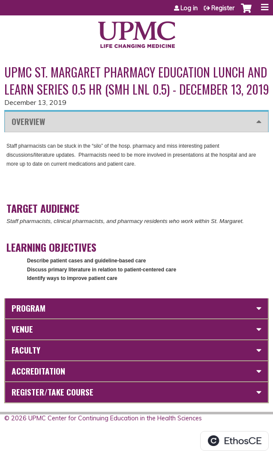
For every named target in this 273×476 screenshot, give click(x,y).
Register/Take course (52, 392)
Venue (22, 329)
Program (28, 308)
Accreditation (38, 371)
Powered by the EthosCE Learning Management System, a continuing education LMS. (234, 441)
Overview (28, 121)
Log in (189, 8)
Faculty (26, 350)
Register (222, 8)
